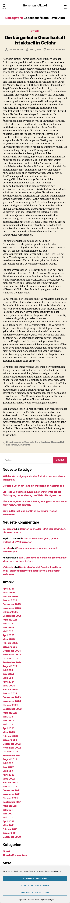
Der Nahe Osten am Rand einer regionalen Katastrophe (33, 485)
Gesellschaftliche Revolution (37, 442)
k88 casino (9, 567)
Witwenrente (24, 445)
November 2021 (11, 794)
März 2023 (9, 732)
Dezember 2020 (12, 837)
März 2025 (9, 639)
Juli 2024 (8, 670)
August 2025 (10, 619)
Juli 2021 (8, 809)
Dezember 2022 (12, 743)
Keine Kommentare (56, 49)
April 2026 (8, 588)
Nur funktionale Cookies (35, 885)
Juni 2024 (8, 674)
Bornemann (18, 49)
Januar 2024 (10, 693)
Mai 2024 (8, 678)
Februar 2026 (10, 596)
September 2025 (12, 615)
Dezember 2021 (11, 790)
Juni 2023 (8, 720)
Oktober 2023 (10, 705)
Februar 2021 (10, 829)
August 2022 (10, 759)
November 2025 (12, 608)
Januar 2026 (10, 600)
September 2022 (12, 755)
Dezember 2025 (12, 604)
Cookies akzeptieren (35, 878)
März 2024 (9, 685)
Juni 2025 (8, 627)
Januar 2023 (10, 740)
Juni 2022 (8, 767)
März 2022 (9, 778)
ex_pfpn (7, 548)
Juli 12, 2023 (35, 49)
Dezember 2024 (12, 650)
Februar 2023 (10, 736)
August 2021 (10, 805)
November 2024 (12, 654)
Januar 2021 (10, 833)
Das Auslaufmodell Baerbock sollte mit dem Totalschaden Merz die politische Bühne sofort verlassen (32, 571)
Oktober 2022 (10, 751)
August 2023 (10, 712)
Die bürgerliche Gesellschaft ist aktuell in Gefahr (35, 40)
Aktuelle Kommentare (15, 855)
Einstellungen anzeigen (35, 892)
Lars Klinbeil (11, 445)
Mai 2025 (8, 631)
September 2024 (12, 662)
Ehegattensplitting (14, 442)
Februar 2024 (10, 689)
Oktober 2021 (10, 798)
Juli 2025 (8, 623)
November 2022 (12, 747)
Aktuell (35, 31)
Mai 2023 (8, 724)
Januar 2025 (10, 646)
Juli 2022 (8, 763)
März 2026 (9, 592)
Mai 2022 (8, 771)
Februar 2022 (10, 782)
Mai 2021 (8, 817)
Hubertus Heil (57, 442)
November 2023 (12, 701)
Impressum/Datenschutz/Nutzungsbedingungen (36, 900)
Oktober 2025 (10, 612)
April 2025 (8, 635)
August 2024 (10, 666)
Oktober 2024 (10, 658)
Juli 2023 (8, 716)
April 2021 (8, 821)
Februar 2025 (10, 643)
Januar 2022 (10, 786)
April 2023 (8, 728)
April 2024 (8, 681)
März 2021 (8, 825)
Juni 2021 (8, 813)
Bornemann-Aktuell (35, 5)
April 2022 (8, 774)
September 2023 (12, 709)
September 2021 (12, 802)
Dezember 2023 (12, 697)
